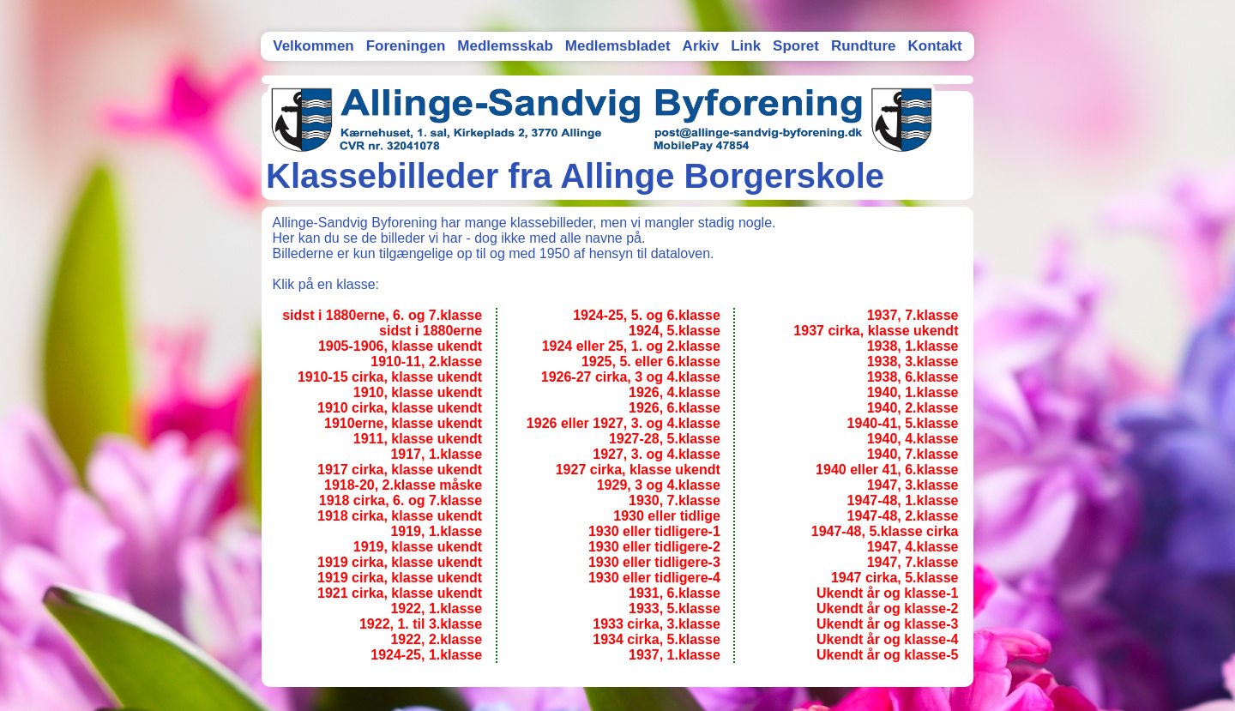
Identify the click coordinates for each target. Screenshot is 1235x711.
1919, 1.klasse (436, 531)
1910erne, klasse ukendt (403, 423)
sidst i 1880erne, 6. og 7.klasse (382, 315)
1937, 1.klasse (674, 655)
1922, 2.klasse (436, 639)
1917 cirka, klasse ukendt (399, 469)
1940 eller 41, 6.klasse (887, 469)
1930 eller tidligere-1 (654, 531)
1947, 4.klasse (913, 546)
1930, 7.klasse (674, 500)
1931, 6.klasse (674, 593)
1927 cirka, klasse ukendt (638, 469)
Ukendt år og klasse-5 (887, 655)
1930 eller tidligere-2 (654, 546)
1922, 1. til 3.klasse (420, 624)
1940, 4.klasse (913, 438)
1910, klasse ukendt (417, 392)
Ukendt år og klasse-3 (887, 624)
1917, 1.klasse (436, 454)
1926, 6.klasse (674, 408)
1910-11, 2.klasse (426, 361)
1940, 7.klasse (913, 454)
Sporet (796, 46)
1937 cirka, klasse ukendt (875, 330)
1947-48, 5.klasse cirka (885, 531)
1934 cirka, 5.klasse (656, 639)
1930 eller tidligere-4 (654, 577)
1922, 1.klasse (436, 608)
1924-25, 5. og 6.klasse (646, 315)
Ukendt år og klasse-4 (887, 639)
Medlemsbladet (618, 46)
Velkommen (313, 46)
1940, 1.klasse (913, 392)
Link (746, 46)
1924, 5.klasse (674, 330)
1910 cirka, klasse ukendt (399, 408)
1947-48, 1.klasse (903, 500)
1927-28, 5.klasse (664, 438)
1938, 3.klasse (913, 361)
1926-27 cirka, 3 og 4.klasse (630, 377)
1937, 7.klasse (913, 315)
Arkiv (701, 46)
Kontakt (934, 46)
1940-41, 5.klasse (903, 423)
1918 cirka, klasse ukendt (399, 516)
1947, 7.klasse (913, 562)
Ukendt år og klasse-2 (887, 608)
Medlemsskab (505, 46)
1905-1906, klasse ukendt (400, 346)
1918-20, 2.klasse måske (403, 485)
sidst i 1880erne (430, 330)
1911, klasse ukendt (417, 438)
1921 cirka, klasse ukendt (399, 593)
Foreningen (406, 46)
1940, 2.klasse (913, 408)
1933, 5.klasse (674, 608)
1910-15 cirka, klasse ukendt (390, 377)
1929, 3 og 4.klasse (658, 485)
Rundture (863, 46)
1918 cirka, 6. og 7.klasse (400, 500)
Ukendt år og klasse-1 (887, 593)
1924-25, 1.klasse (426, 655)
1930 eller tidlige (666, 516)
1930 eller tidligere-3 (654, 562)
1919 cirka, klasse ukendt (399, 562)
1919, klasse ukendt (417, 546)
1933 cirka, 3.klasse (656, 624)
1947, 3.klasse (913, 485)
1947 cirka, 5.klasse (895, 577)
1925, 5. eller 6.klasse (650, 361)
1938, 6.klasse (913, 377)
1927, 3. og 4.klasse (656, 454)
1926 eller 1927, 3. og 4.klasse (623, 423)
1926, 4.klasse (674, 392)
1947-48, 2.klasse (903, 516)
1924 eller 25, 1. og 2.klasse (631, 346)
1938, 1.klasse (913, 346)
